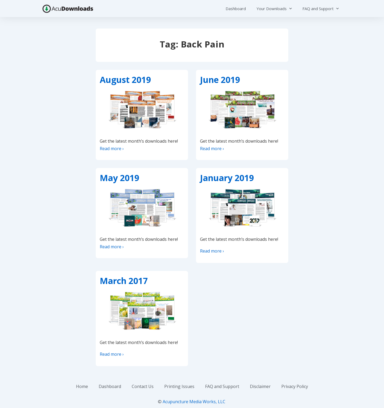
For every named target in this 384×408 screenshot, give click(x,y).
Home (82, 386)
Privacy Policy (294, 386)
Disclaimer (260, 386)
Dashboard (236, 8)
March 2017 (124, 280)
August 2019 (125, 79)
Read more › (112, 148)
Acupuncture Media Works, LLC (194, 402)
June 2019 (220, 79)
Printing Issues (179, 386)
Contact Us (143, 386)
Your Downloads (274, 9)
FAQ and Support (320, 9)
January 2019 (227, 177)
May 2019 (119, 177)
